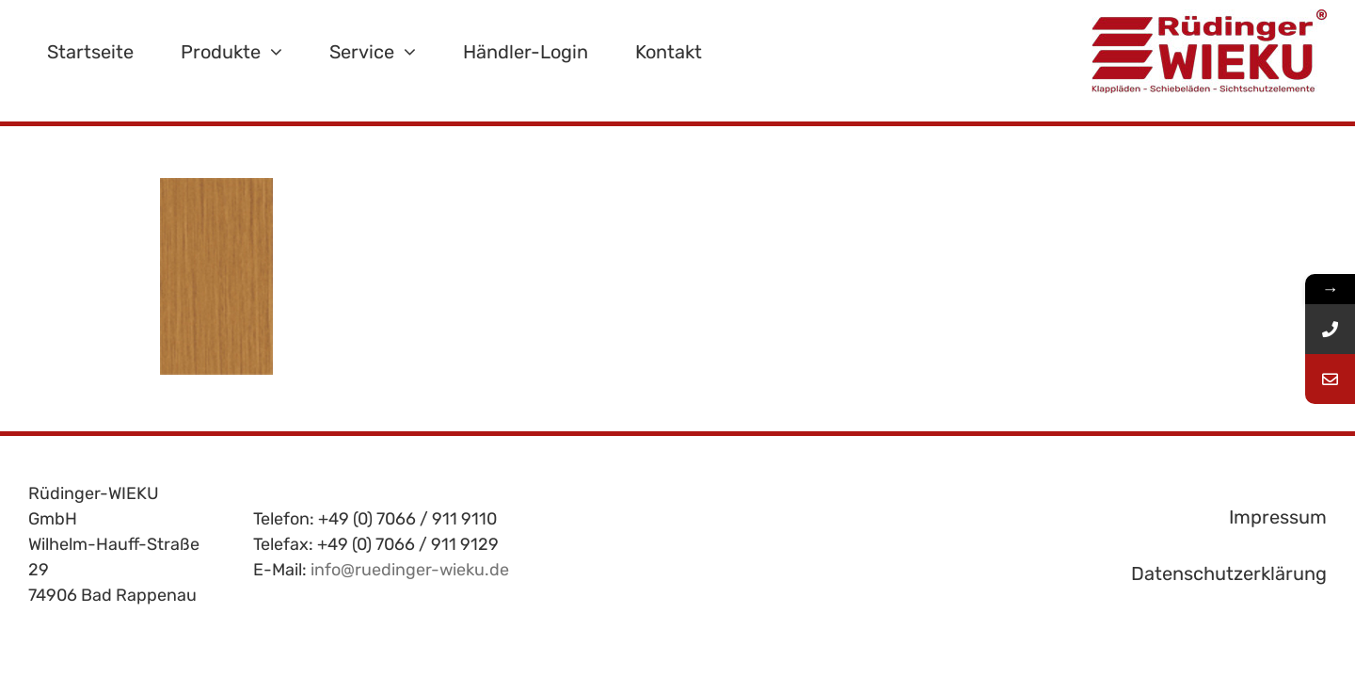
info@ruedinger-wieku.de (410, 569)
